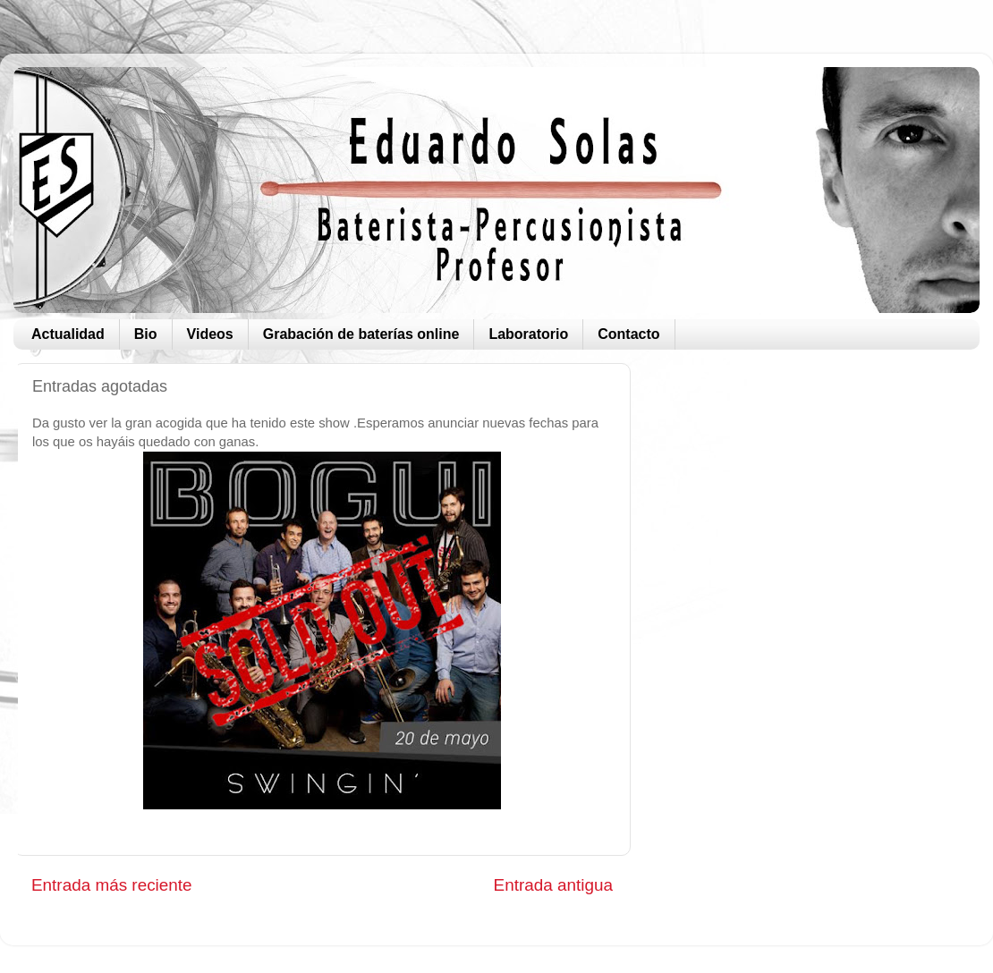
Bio (145, 334)
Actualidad (68, 334)
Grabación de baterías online (361, 334)
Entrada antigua (553, 885)
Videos (210, 334)
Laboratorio (528, 334)
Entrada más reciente (111, 885)
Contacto (628, 334)
